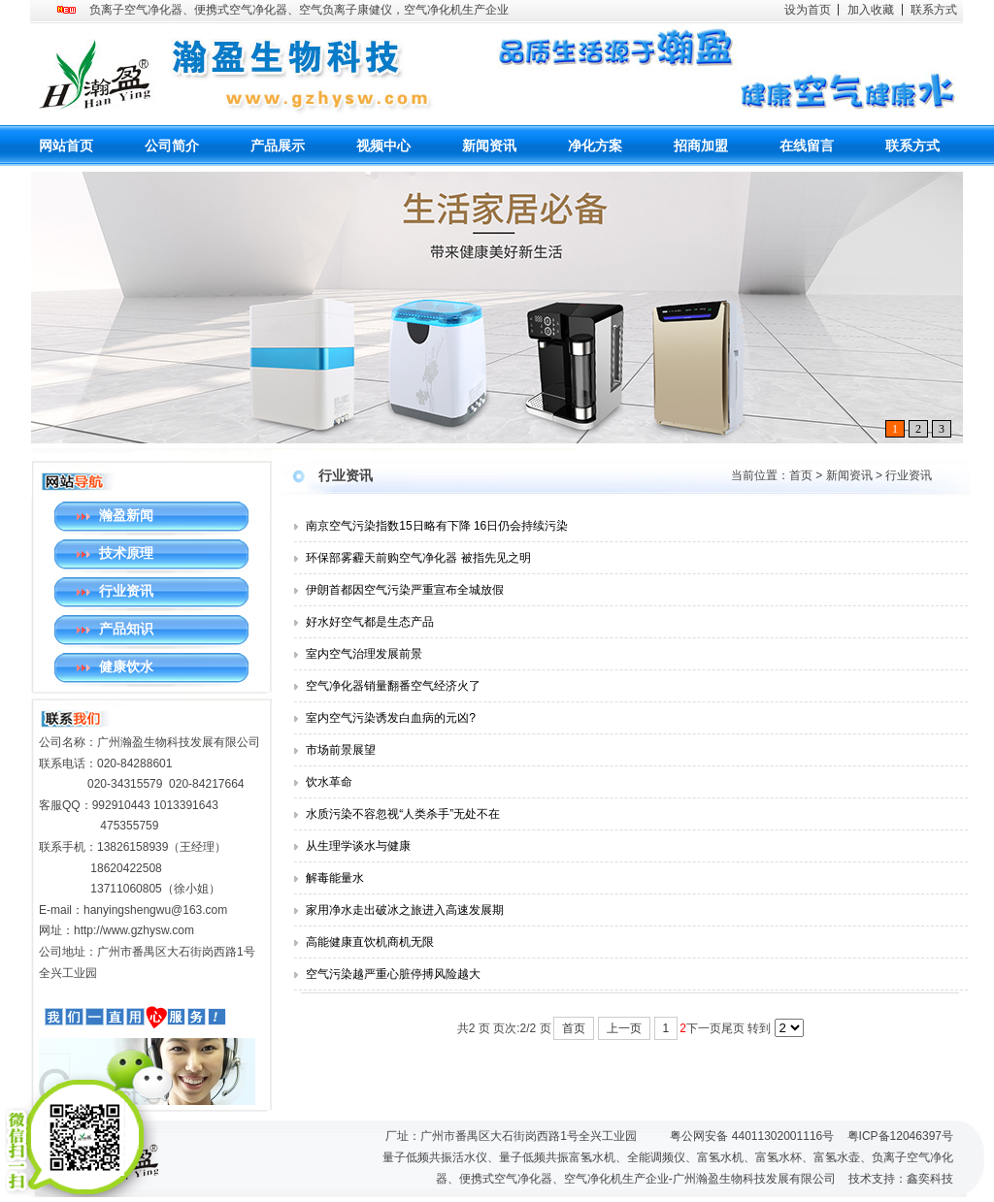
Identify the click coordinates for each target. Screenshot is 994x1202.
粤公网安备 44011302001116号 (752, 1136)
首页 (800, 475)
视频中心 (383, 145)
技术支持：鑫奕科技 (900, 1179)
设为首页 (807, 9)
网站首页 (66, 145)
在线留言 (806, 145)
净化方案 (595, 145)
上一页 (624, 1028)
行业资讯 (908, 475)
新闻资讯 (489, 145)
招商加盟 (701, 145)
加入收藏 (870, 9)
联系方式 (934, 9)
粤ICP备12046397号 (900, 1136)
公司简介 (172, 145)
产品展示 (277, 145)
